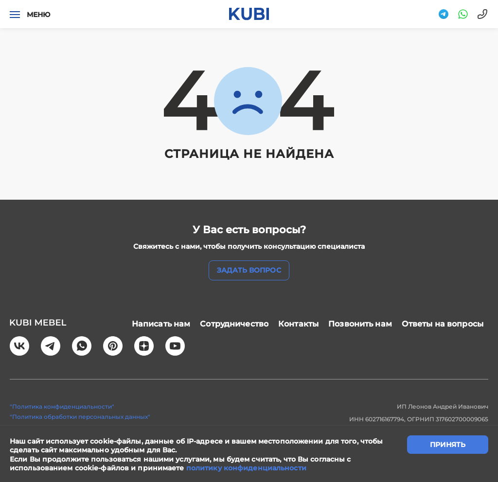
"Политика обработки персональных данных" (80, 416)
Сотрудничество (234, 323)
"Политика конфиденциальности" (62, 406)
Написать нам (161, 323)
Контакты (298, 323)
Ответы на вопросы (442, 323)
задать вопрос (249, 270)
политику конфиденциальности (246, 468)
